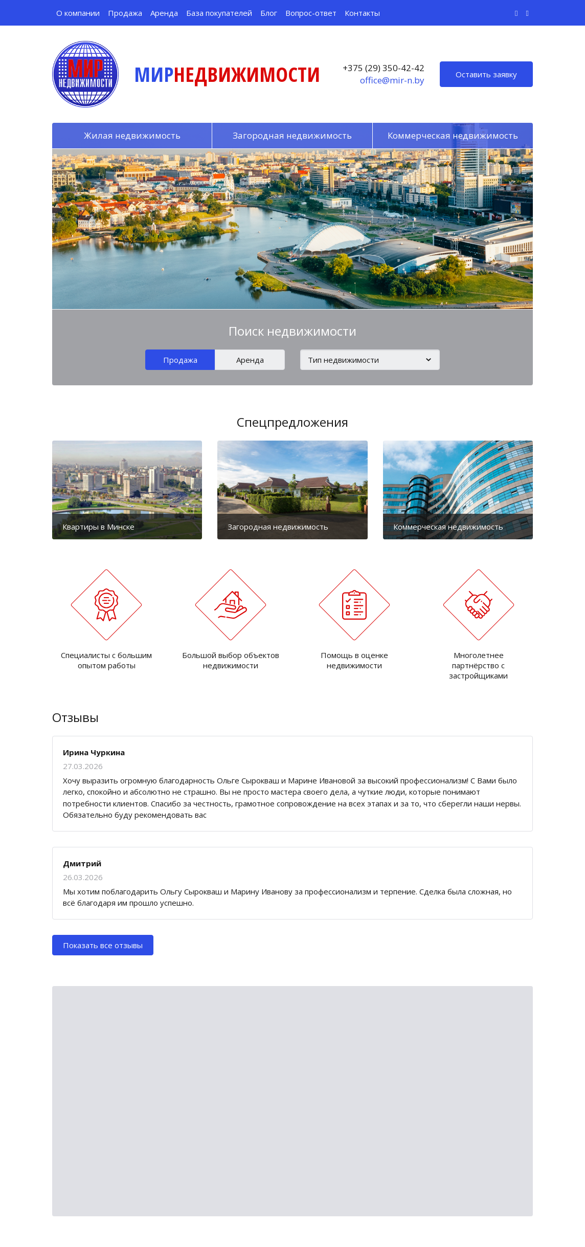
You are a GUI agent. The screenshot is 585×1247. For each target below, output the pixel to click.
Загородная (292, 135)
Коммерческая (453, 135)
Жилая (132, 135)
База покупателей (219, 13)
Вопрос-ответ (310, 13)
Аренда (164, 13)
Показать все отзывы (103, 945)
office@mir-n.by (392, 80)
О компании (78, 13)
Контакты (362, 13)
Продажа (125, 13)
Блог (268, 13)
